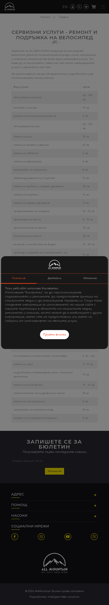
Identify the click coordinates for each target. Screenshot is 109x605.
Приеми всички (54, 334)
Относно (90, 278)
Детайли (55, 278)
